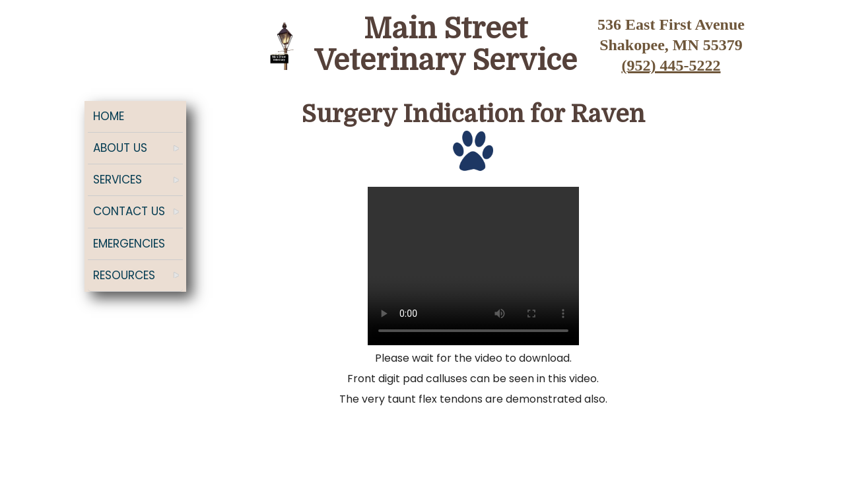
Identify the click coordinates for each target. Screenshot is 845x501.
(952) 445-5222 (671, 65)
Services (117, 179)
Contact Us (129, 211)
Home (108, 116)
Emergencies (129, 243)
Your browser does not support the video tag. (473, 266)
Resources (124, 275)
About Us (120, 148)
